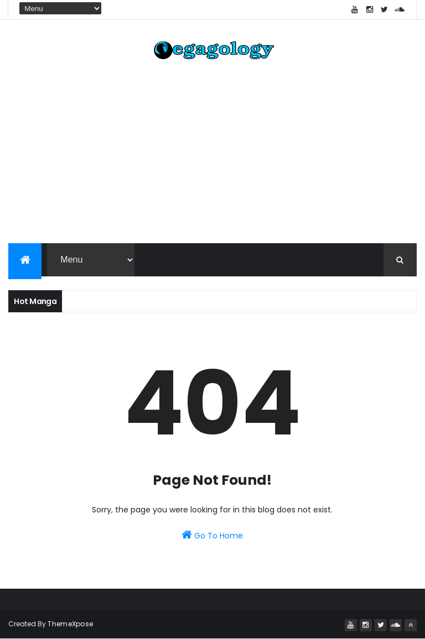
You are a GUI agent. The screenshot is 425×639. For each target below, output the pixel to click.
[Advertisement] (212, 154)
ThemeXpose (70, 623)
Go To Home (212, 535)
